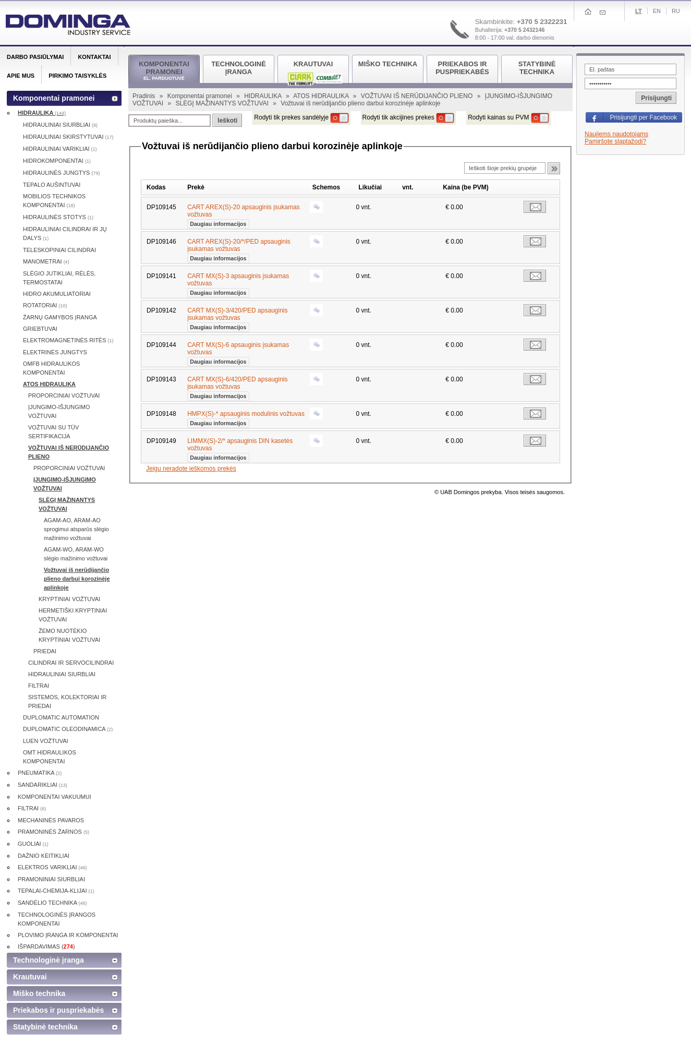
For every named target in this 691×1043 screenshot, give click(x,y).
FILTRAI (38, 685)
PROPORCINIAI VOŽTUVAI (64, 395)
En (657, 11)
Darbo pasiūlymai (35, 57)
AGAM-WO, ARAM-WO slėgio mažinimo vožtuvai (75, 553)
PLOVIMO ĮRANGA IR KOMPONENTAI (68, 935)
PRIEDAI (44, 651)
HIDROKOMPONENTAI (57, 161)
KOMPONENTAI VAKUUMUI (54, 797)
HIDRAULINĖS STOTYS (58, 217)
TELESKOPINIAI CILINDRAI (59, 250)
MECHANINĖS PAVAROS (51, 820)
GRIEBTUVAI (40, 329)
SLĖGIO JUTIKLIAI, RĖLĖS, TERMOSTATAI (59, 277)
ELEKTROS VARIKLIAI (52, 867)
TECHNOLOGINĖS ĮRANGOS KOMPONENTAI (56, 919)
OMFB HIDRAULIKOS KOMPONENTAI (51, 368)
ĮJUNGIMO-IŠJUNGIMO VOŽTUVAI (59, 411)
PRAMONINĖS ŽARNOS (53, 832)
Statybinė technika (45, 1027)
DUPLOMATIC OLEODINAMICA (68, 729)
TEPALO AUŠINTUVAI (51, 185)
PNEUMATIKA (40, 773)
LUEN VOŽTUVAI (45, 741)
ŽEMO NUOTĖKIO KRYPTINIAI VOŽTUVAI (69, 635)
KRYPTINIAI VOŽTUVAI (69, 599)
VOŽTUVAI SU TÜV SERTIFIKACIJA (53, 431)
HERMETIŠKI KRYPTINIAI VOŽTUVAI (73, 614)
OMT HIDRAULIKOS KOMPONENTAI (49, 756)
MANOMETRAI (46, 261)
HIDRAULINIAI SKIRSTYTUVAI (68, 137)
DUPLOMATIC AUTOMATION (61, 717)
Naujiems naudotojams (616, 134)
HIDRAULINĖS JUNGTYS (61, 173)
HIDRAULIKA (263, 96)
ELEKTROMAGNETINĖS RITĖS (68, 340)
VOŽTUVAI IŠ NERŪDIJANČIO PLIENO (418, 96)
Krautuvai (30, 977)
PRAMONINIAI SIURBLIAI (51, 879)
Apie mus (20, 76)
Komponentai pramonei (200, 96)
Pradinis (144, 96)
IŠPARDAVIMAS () (46, 946)
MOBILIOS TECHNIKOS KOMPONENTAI (54, 200)
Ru (676, 11)
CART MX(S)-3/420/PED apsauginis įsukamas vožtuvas (237, 318)
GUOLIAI (33, 844)
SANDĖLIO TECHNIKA (52, 903)
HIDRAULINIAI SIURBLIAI (60, 125)
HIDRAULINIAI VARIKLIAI (60, 149)
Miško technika (39, 993)
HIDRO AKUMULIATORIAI (57, 294)
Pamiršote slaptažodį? (615, 141)
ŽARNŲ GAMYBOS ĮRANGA (60, 317)
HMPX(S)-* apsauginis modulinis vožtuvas (246, 417)
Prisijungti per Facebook (643, 117)
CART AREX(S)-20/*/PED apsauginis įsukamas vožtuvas (238, 249)
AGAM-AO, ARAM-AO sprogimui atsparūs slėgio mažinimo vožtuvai (76, 529)
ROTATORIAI (45, 305)
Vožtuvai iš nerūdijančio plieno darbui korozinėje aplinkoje (77, 579)
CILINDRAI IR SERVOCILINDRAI (71, 663)
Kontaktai (94, 57)
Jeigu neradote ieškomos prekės (191, 468)
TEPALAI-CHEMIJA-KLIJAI (56, 891)
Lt (638, 11)
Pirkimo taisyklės (77, 76)
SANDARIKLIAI (42, 785)
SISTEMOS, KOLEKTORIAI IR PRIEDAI (67, 701)
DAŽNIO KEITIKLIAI (43, 856)
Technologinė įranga (48, 960)
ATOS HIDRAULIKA (321, 96)
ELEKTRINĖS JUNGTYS (55, 352)
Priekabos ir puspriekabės (58, 1010)
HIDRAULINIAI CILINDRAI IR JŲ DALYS (65, 233)
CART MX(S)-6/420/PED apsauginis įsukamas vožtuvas (237, 387)
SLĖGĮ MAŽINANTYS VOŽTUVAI (222, 103)
